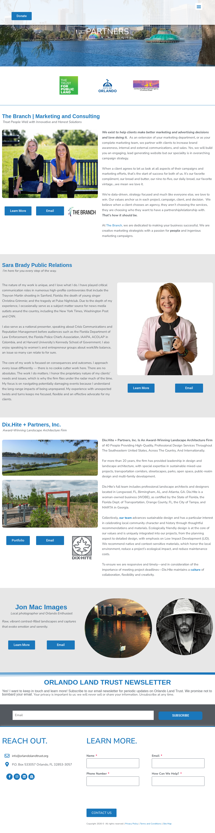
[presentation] (118, 800)
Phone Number (97, 776)
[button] (198, 7)
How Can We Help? (166, 776)
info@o (17, 758)
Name (91, 758)
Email (156, 758)
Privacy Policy (131, 826)
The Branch (114, 228)
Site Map (167, 826)
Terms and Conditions (150, 826)
